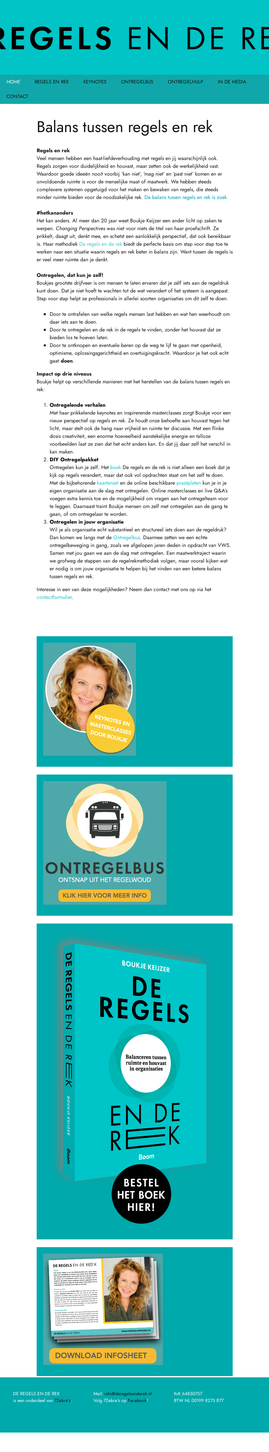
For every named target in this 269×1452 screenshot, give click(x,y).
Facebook (137, 1400)
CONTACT (17, 96)
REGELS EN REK (52, 81)
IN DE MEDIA (232, 81)
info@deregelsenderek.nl (128, 1393)
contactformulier (54, 597)
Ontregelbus (126, 537)
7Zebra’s (62, 1400)
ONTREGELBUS (137, 81)
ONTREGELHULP (185, 81)
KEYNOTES (94, 81)
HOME (13, 81)
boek (115, 467)
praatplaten (189, 483)
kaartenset (107, 483)
